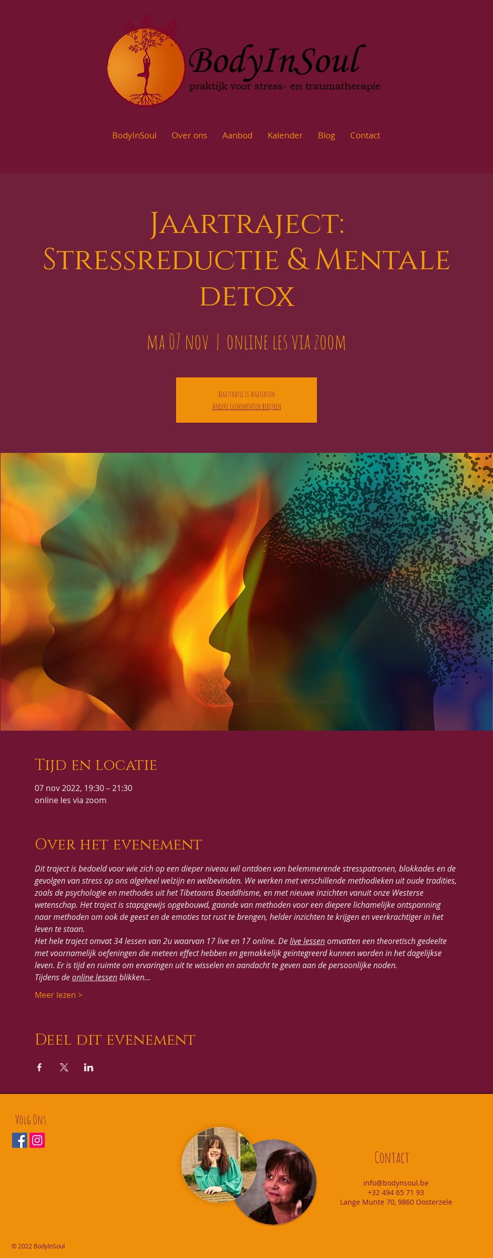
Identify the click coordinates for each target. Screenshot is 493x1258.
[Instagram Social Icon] (37, 1140)
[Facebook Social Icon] (19, 1140)
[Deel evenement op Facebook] (39, 1067)
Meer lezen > (59, 994)
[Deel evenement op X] (64, 1067)
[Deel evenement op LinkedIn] (89, 1067)
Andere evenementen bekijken (246, 406)
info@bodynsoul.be (396, 1183)
